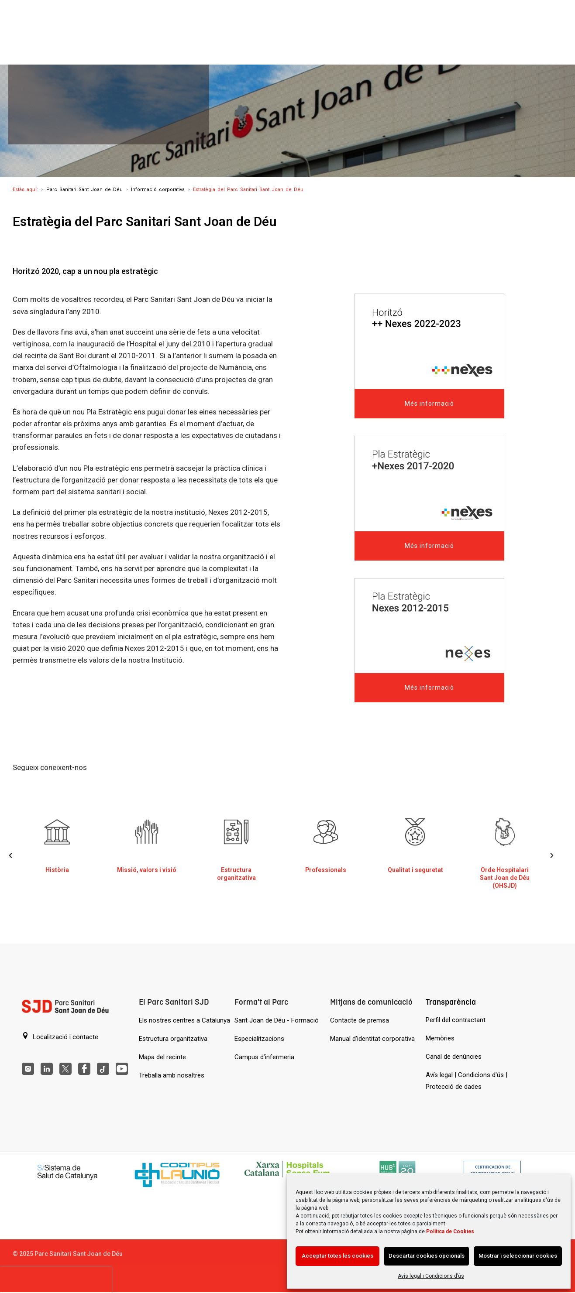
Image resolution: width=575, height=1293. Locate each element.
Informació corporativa (158, 189)
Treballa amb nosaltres (171, 1075)
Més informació (429, 403)
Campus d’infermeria (264, 1057)
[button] (10, 855)
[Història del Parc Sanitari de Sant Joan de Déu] (57, 843)
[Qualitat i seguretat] (415, 843)
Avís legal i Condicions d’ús (431, 1276)
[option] (57, 848)
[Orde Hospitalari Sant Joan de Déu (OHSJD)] (505, 843)
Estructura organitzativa (173, 1039)
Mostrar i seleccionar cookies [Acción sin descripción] (518, 1255)
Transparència (451, 1002)
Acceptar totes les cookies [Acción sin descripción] (337, 1255)
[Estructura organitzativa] (236, 843)
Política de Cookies (450, 1231)
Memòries (440, 1038)
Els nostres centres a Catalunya (184, 1020)
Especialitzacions (259, 1039)
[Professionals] (326, 843)
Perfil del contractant (455, 1020)
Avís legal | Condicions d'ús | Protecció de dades (466, 1081)
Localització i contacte (60, 1036)
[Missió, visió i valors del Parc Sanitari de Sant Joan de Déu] (147, 843)
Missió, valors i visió (146, 869)
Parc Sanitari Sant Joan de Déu (84, 189)
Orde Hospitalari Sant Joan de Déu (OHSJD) (505, 877)
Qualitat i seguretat (415, 869)
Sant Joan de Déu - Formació (276, 1020)
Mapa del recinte (162, 1057)
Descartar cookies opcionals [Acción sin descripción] (427, 1255)
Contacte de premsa (359, 1020)
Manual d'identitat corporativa (372, 1039)
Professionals (325, 869)
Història (57, 869)
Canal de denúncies (454, 1056)
